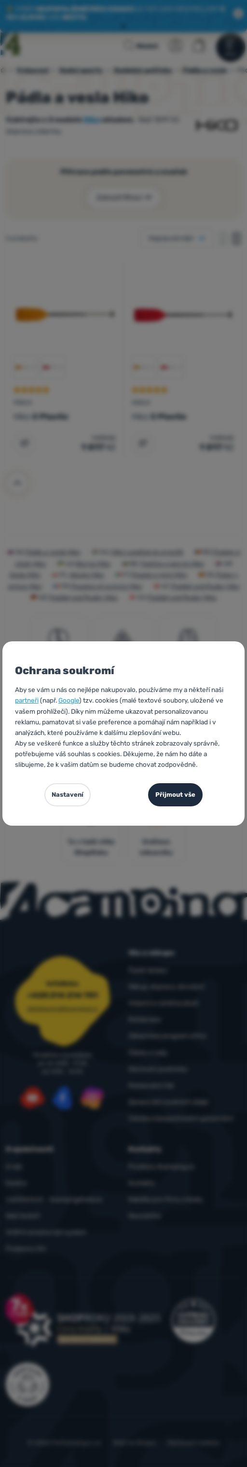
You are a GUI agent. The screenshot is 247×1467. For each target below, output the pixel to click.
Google (68, 700)
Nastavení (67, 794)
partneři (27, 700)
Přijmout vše (175, 794)
